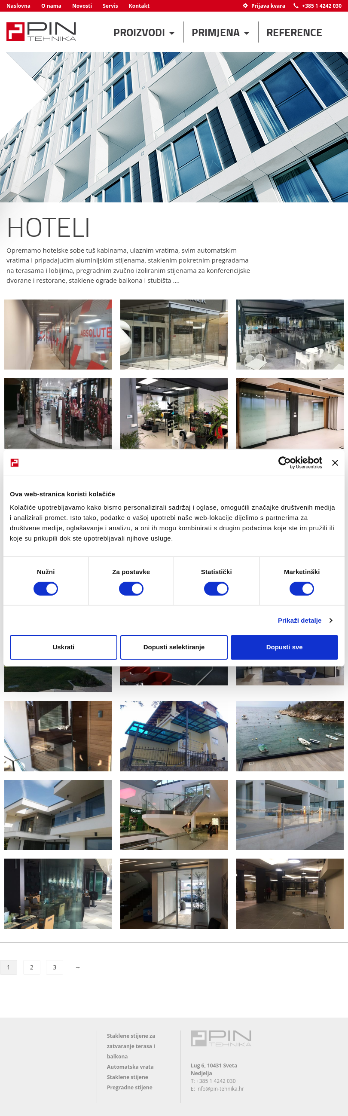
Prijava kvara (264, 5)
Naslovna (18, 5)
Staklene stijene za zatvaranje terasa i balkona (131, 1046)
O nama (51, 5)
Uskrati (63, 647)
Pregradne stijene (130, 1087)
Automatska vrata (130, 1066)
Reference (294, 32)
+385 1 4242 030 (317, 5)
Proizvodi (140, 32)
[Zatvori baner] (335, 462)
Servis (110, 5)
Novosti (82, 5)
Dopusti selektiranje (174, 647)
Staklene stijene (127, 1077)
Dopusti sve (284, 647)
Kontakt (139, 5)
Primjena (217, 32)
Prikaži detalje (300, 620)
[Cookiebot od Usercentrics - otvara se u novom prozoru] (284, 462)
